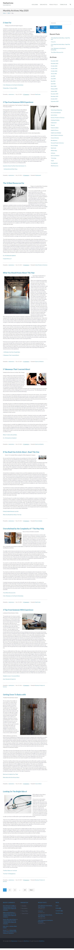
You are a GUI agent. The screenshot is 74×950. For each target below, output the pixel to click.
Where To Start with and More (10, 436)
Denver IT (5, 932)
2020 (9, 14)
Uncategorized (54, 164)
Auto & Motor (38, 785)
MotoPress (26, 942)
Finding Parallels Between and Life (10, 513)
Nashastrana (14, 942)
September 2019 (54, 103)
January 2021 (54, 75)
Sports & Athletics (39, 363)
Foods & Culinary (54, 129)
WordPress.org (59, 915)
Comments (59, 912)
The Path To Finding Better (9, 875)
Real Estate (37, 96)
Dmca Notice (43, 4)
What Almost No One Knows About (11, 779)
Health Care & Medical (56, 134)
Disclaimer (35, 4)
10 (25, 891)
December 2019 (54, 95)
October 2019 (54, 100)
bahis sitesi (5, 928)
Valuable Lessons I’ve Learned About (11, 677)
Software (53, 154)
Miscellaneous (54, 142)
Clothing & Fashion (55, 121)
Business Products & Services (57, 119)
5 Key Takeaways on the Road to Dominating (13, 86)
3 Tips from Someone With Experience (18, 104)
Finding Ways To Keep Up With (10, 89)
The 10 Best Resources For (13, 185)
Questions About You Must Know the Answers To (14, 167)
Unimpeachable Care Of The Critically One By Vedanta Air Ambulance (9, 910)
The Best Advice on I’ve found (10, 872)
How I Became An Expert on (9, 680)
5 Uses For (7, 24)
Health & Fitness (54, 132)
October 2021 (54, 72)
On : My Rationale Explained (9, 257)
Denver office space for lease (9, 921)
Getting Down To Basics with (14, 696)
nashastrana (11, 96)
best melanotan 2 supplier (9, 907)
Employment (38, 177)
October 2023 (54, 67)
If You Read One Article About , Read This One (21, 454)
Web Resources (54, 167)
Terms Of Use (63, 4)
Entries (58, 910)
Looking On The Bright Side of (15, 793)
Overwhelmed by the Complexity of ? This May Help (23, 530)
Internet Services (55, 139)
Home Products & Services (41, 266)
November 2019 (54, 98)
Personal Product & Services (57, 144)
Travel (52, 162)
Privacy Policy (53, 4)
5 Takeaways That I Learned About (11, 356)
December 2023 (54, 62)
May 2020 (53, 82)
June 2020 (53, 80)
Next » (31, 891)
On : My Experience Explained (9, 439)
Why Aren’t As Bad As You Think (10, 776)
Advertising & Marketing (56, 111)
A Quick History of (7, 260)
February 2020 (54, 90)
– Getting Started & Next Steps (10, 170)
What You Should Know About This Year (19, 274)
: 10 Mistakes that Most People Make (11, 353)
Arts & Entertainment (56, 114)
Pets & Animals (38, 522)
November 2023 (54, 65)
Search (56, 28)
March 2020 (53, 88)
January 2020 (54, 93)
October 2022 (54, 70)
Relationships (54, 152)
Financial (53, 126)
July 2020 (53, 77)
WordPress (41, 942)
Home (4, 14)
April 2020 (53, 85)
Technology (53, 159)
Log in (57, 907)
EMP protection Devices (8, 914)
